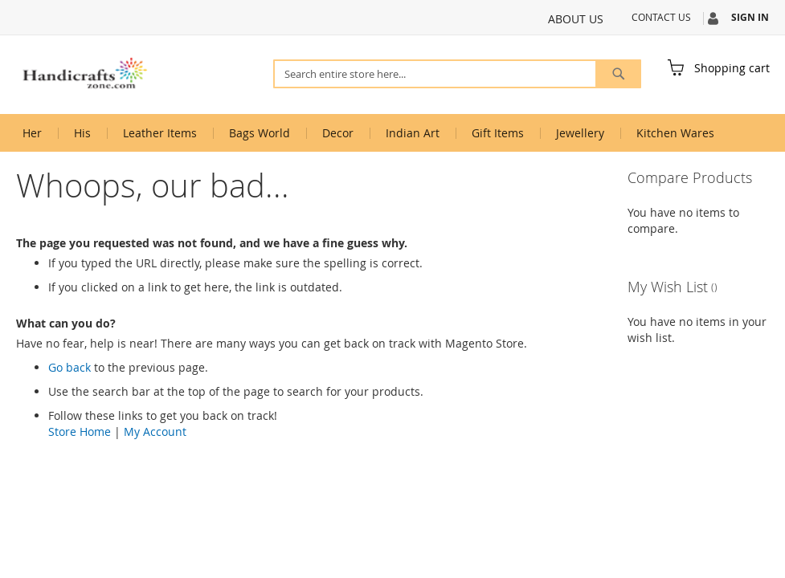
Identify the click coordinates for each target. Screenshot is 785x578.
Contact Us (661, 16)
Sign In (750, 17)
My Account (155, 431)
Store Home (79, 431)
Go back (69, 367)
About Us (575, 18)
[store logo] (84, 73)
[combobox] (457, 73)
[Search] (618, 73)
